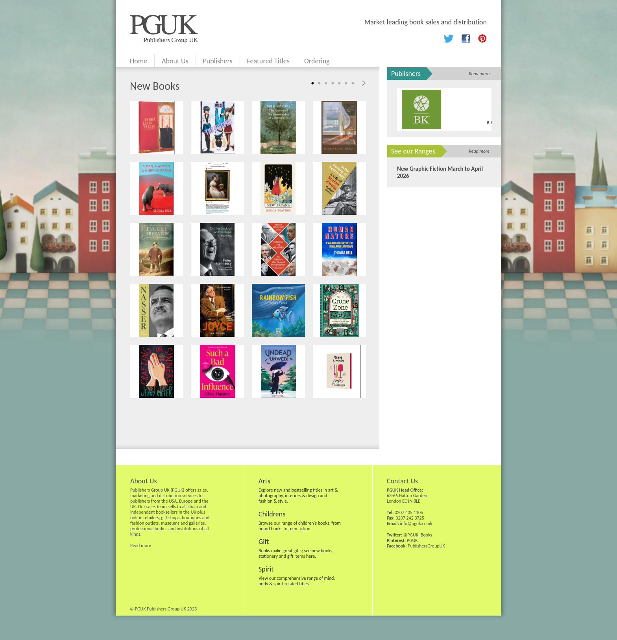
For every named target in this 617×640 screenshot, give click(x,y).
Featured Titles (268, 61)
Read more (479, 73)
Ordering (317, 61)
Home (138, 61)
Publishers (218, 61)
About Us (175, 61)
